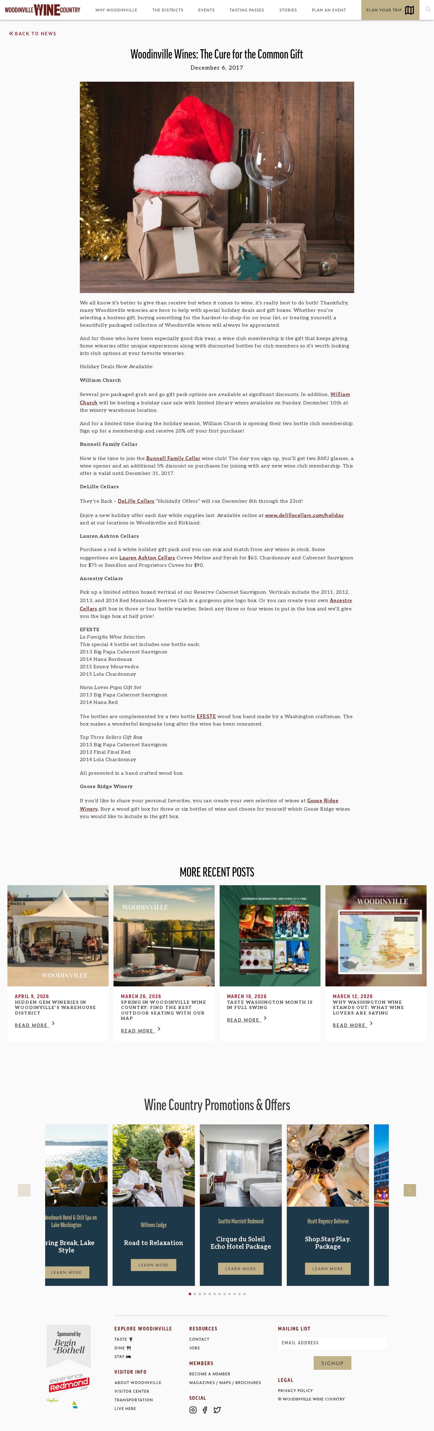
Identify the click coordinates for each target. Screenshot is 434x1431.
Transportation (133, 1400)
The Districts (168, 10)
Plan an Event (329, 10)
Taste (120, 1339)
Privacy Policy (295, 1390)
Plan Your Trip (384, 10)
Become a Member (209, 1374)
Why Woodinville (116, 10)
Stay (119, 1356)
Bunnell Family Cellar (173, 458)
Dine (119, 1348)
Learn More (86, 1272)
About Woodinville (137, 1382)
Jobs (194, 1348)
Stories (288, 10)
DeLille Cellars (136, 500)
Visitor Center (131, 1391)
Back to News (32, 33)
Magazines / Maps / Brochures (225, 1382)
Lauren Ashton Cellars (147, 557)
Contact (199, 1339)
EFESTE (206, 716)
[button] (209, 1294)
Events (206, 10)
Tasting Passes (247, 10)
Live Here (125, 1408)
